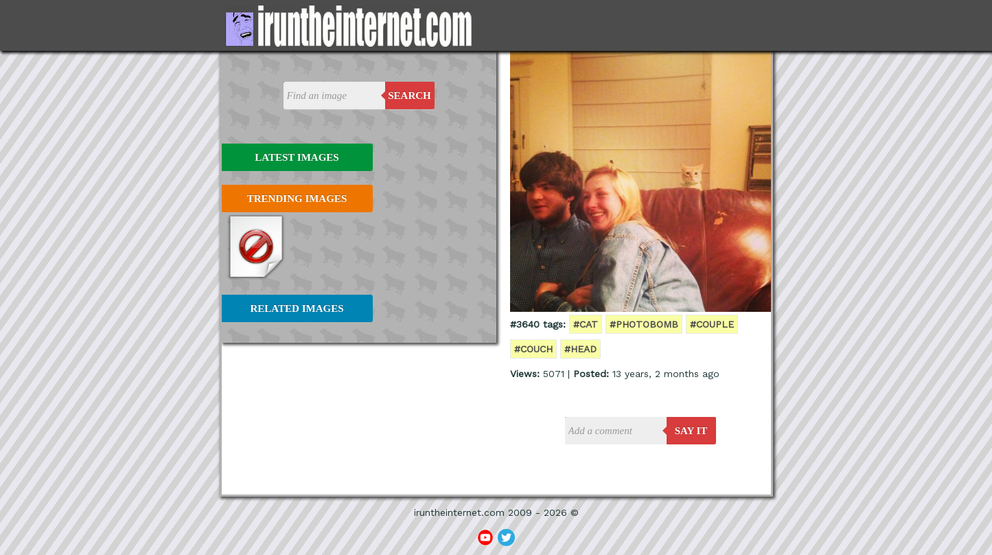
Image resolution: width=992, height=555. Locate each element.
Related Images (297, 308)
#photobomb (644, 324)
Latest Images (296, 157)
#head (580, 348)
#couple (712, 324)
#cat (585, 324)
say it (691, 430)
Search (409, 95)
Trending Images (297, 198)
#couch (533, 348)
